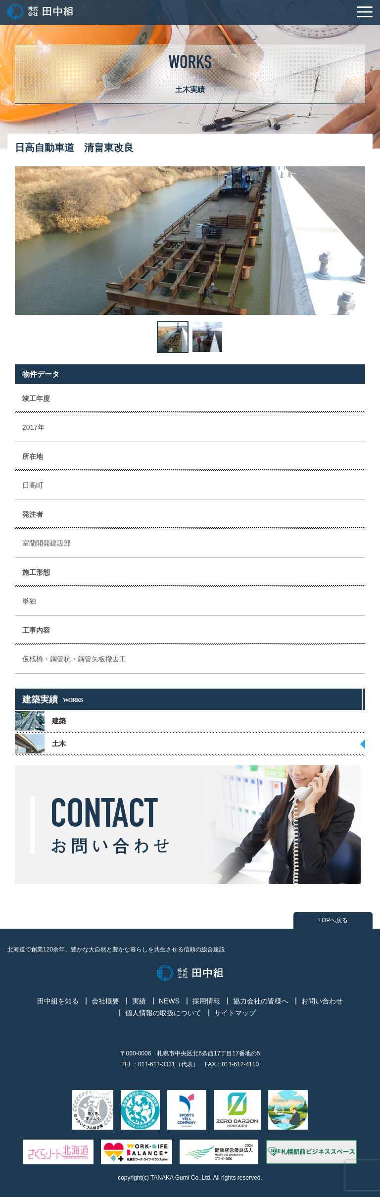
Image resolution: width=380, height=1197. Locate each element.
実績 (139, 1001)
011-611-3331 (156, 1064)
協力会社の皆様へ (260, 1001)
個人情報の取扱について (163, 1013)
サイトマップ (235, 1013)
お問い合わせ (322, 1001)
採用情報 (206, 1001)
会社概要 (105, 1001)
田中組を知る (58, 1001)
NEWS (169, 1001)
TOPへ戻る (333, 920)
